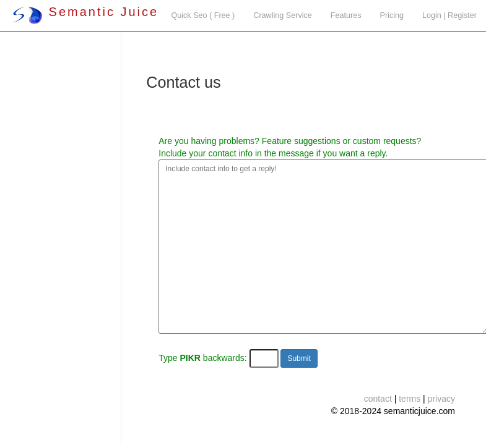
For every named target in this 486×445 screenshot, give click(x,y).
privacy (441, 399)
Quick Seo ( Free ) (203, 15)
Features (346, 15)
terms (409, 399)
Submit (298, 358)
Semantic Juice (85, 12)
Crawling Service (282, 15)
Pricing (392, 15)
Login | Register (449, 15)
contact (378, 399)
